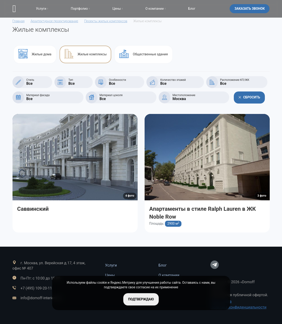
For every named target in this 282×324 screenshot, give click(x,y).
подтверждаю (141, 299)
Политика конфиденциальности (238, 307)
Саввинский (33, 209)
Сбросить (249, 97)
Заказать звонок (249, 8)
